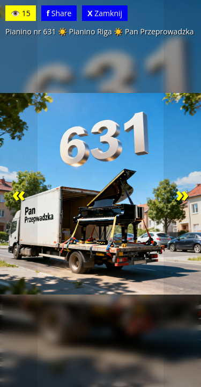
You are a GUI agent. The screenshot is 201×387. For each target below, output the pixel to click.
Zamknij (104, 13)
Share (59, 13)
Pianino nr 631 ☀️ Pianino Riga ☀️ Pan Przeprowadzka (99, 31)
